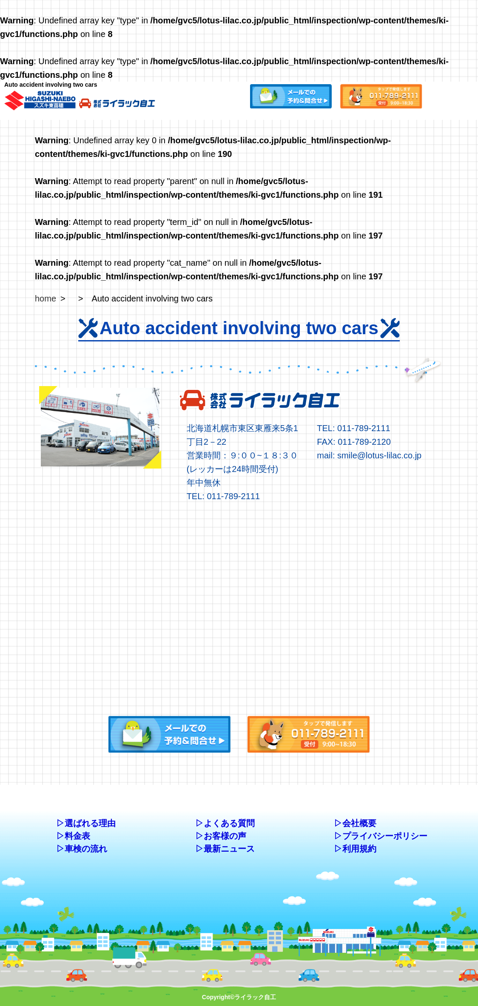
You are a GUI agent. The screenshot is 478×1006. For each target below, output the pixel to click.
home (45, 298)
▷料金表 (73, 836)
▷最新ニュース (225, 848)
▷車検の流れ (81, 848)
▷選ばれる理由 (86, 823)
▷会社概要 (355, 823)
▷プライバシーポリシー (380, 836)
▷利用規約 (355, 848)
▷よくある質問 (225, 823)
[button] (291, 95)
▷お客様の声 (220, 836)
